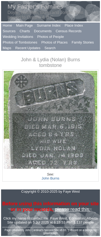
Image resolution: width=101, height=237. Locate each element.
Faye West (58, 218)
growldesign (50, 233)
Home (7, 25)
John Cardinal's (34, 230)
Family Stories (83, 42)
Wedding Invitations (18, 37)
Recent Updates (27, 48)
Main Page (24, 25)
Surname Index (49, 25)
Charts (25, 31)
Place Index (74, 25)
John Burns (51, 178)
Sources (9, 31)
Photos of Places (54, 42)
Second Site (51, 230)
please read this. (72, 209)
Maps (7, 48)
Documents (43, 31)
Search (49, 48)
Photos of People (50, 37)
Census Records (69, 31)
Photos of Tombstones (20, 42)
